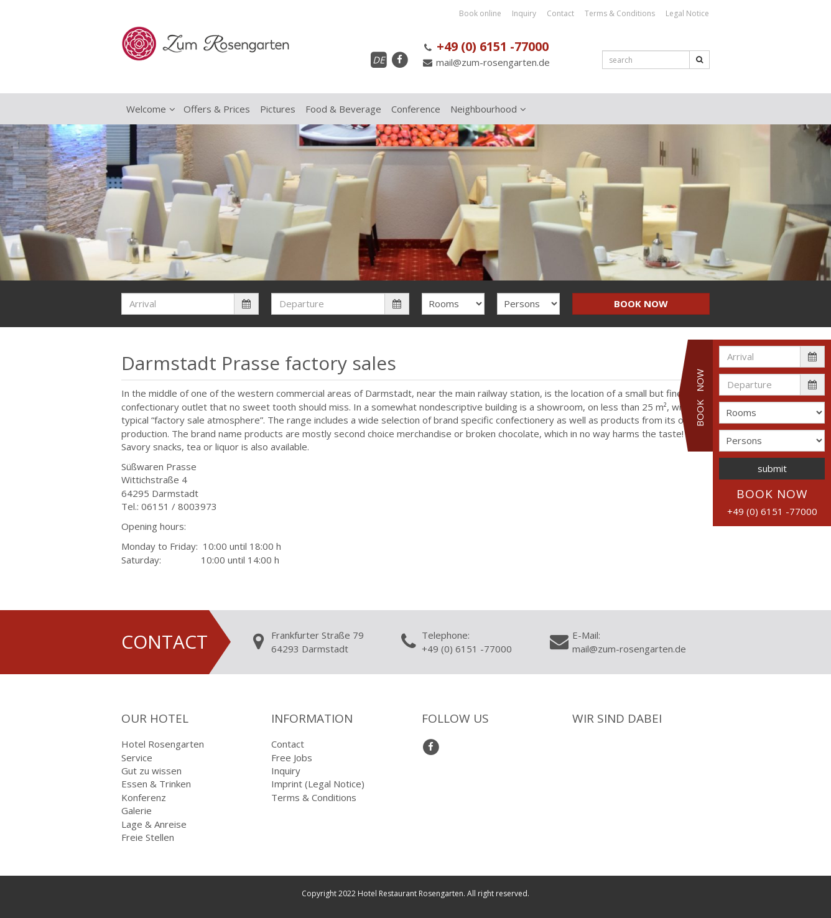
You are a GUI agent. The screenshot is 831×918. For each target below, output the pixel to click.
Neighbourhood (483, 109)
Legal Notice (687, 13)
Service (136, 757)
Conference (415, 109)
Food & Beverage (343, 109)
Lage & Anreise (154, 824)
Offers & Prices (216, 109)
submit (772, 468)
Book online (480, 13)
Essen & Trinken (156, 783)
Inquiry (524, 13)
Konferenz (143, 797)
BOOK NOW (641, 303)
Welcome (146, 109)
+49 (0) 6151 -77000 (485, 46)
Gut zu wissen (151, 770)
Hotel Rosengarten (162, 744)
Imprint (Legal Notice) (317, 783)
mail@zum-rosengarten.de (486, 62)
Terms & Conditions (620, 13)
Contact (560, 13)
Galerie (136, 810)
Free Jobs (291, 757)
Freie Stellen (147, 837)
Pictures (277, 109)
